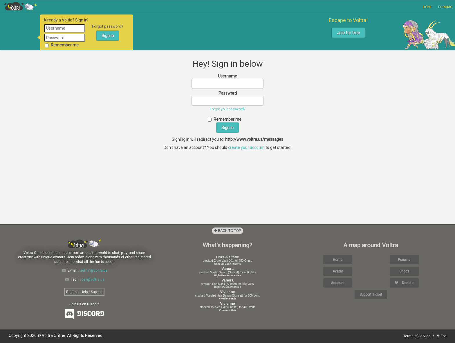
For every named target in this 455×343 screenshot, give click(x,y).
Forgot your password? (227, 109)
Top (441, 336)
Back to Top (227, 231)
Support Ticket (371, 295)
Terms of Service (416, 336)
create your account (246, 147)
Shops (404, 271)
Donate (404, 283)
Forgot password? (107, 26)
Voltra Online (20, 6)
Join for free (348, 32)
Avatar (338, 271)
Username (227, 76)
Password (228, 93)
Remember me (62, 45)
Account (337, 283)
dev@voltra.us (92, 279)
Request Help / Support (84, 292)
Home (428, 7)
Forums (445, 7)
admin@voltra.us (94, 270)
